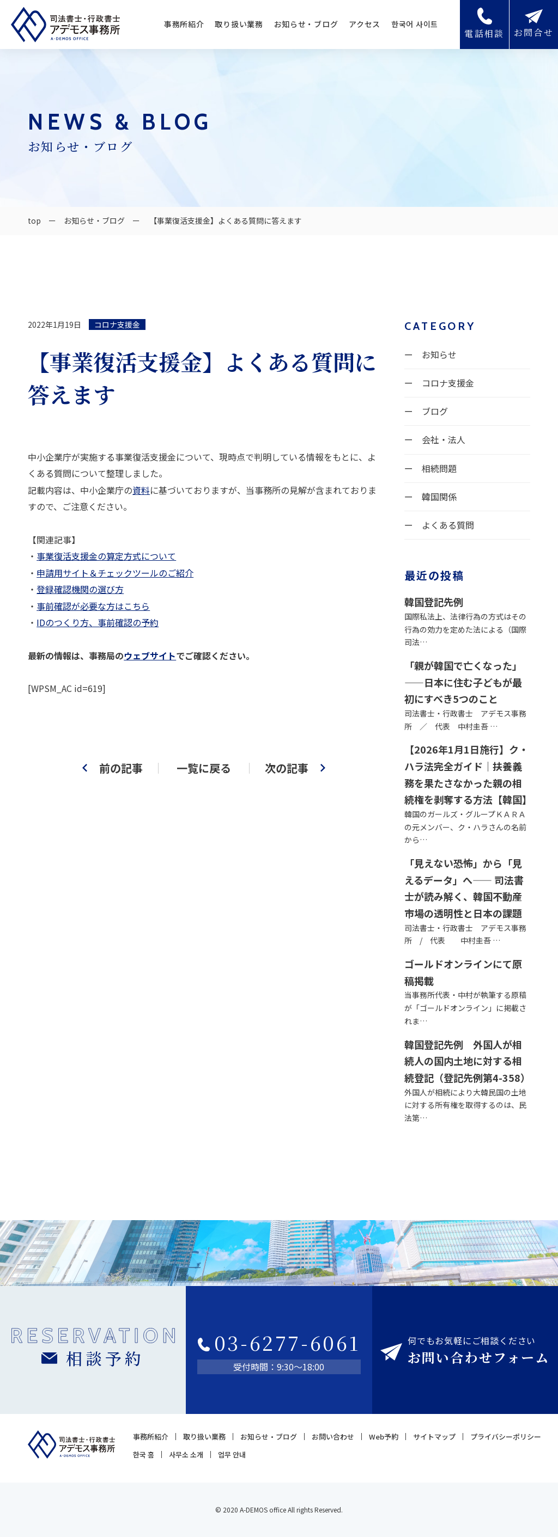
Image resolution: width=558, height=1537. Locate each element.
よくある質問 (448, 524)
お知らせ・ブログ (306, 24)
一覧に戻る (204, 768)
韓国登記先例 (433, 602)
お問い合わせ (333, 1436)
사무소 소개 (186, 1454)
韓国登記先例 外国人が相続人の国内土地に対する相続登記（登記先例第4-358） (467, 1061)
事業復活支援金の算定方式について (106, 555)
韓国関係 (439, 496)
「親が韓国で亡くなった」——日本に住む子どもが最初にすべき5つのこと (463, 682)
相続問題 (439, 468)
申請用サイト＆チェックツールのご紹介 (115, 572)
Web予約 (383, 1436)
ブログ (435, 411)
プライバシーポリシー (505, 1436)
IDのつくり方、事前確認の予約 (98, 622)
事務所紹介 (184, 24)
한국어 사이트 (414, 24)
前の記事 (121, 768)
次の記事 (286, 768)
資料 (141, 490)
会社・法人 (443, 439)
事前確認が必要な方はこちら (93, 606)
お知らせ (439, 354)
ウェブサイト (150, 655)
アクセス (364, 24)
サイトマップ (434, 1436)
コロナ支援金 (117, 324)
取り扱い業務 (239, 24)
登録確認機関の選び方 (80, 589)
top (34, 220)
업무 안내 (232, 1454)
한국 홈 (143, 1454)
